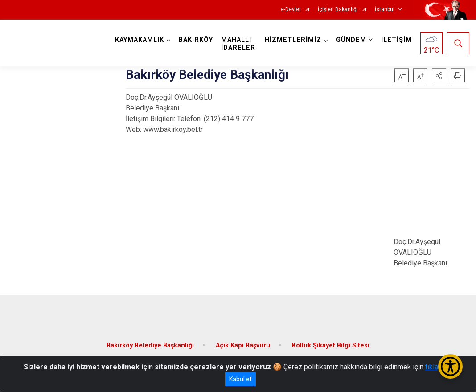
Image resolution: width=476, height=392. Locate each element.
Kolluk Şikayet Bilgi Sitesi (330, 345)
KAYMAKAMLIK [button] (139, 40)
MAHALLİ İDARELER (238, 44)
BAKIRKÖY (196, 40)
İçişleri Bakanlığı (338, 9)
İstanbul (384, 9)
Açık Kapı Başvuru (243, 345)
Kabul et (240, 379)
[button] (439, 75)
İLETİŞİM (396, 40)
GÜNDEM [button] (351, 40)
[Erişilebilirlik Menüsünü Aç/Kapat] (450, 366)
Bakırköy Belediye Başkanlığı (150, 345)
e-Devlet (291, 9)
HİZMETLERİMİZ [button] (293, 40)
